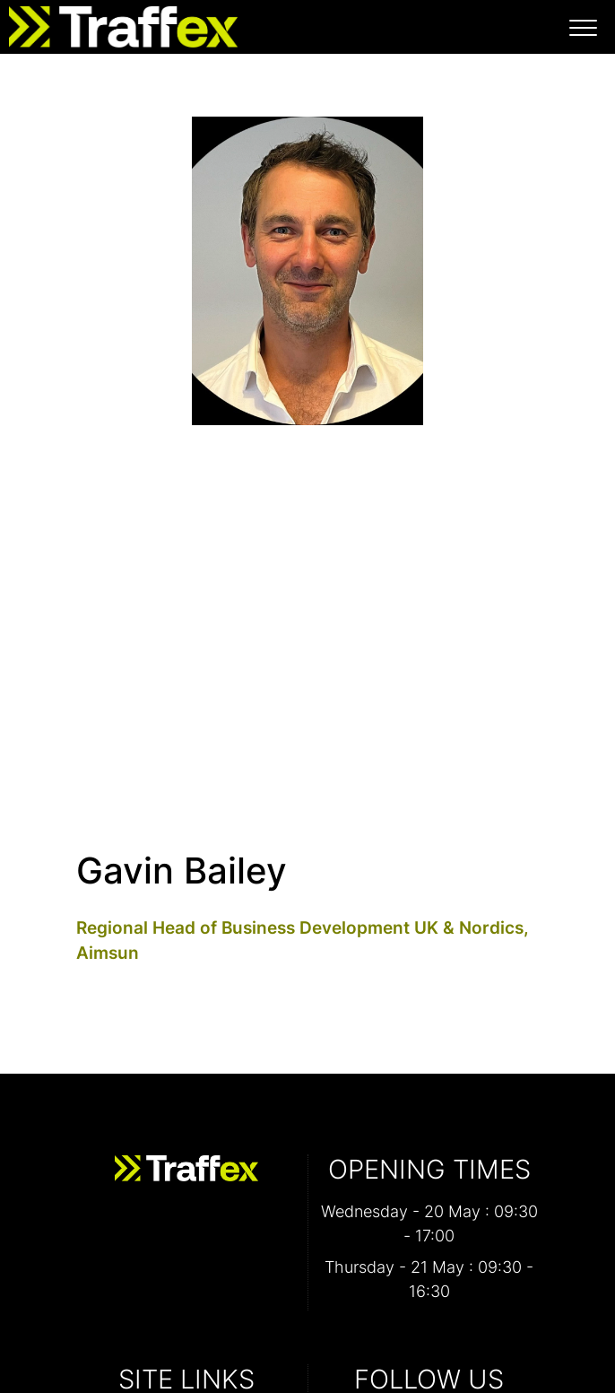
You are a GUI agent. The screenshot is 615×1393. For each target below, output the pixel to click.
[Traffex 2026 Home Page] (119, 22)
